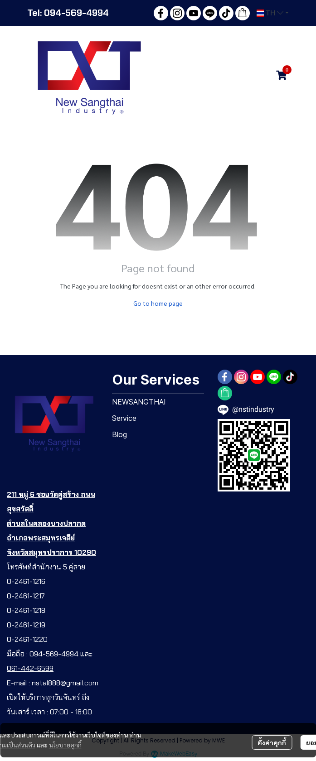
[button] (273, 13)
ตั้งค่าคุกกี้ (272, 742)
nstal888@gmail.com (65, 683)
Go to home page (158, 303)
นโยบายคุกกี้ (65, 745)
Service (124, 418)
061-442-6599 (30, 668)
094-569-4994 (53, 654)
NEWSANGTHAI (139, 401)
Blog (119, 434)
